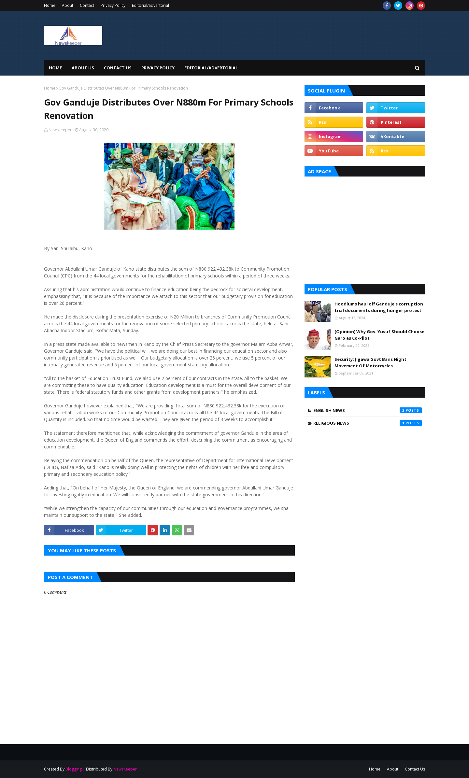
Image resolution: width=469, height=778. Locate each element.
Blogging (73, 769)
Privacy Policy (113, 5)
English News (367, 410)
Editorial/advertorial (150, 5)
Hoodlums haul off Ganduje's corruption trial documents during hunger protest (378, 307)
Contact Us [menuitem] (118, 68)
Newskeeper (60, 130)
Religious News (367, 423)
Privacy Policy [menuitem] (158, 68)
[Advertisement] (365, 228)
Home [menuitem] (55, 68)
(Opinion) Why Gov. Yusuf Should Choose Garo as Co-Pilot (379, 335)
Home (49, 5)
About (67, 5)
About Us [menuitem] (83, 68)
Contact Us (415, 769)
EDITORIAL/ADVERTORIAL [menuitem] (211, 68)
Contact (87, 5)
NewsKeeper (125, 769)
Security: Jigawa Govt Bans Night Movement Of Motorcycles (370, 362)
